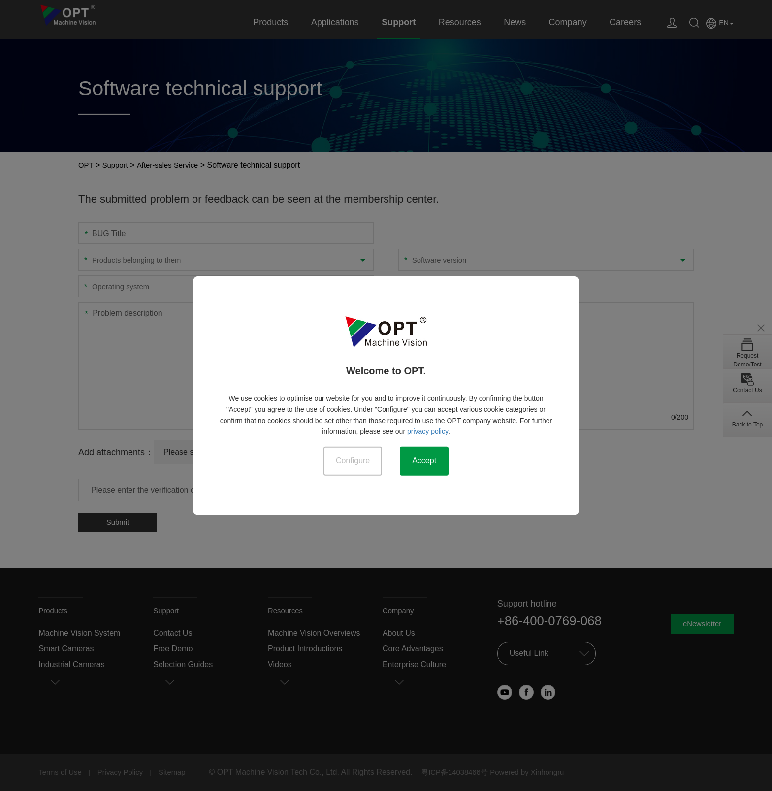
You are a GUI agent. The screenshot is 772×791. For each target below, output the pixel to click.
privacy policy (427, 431)
